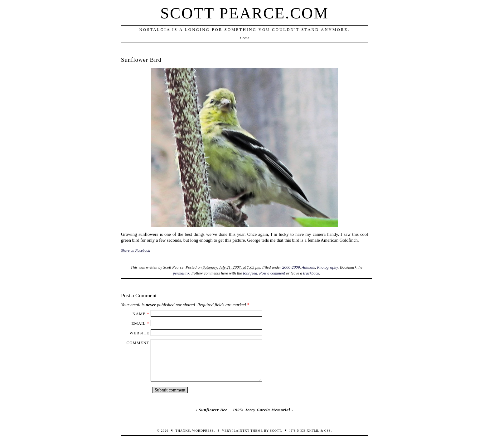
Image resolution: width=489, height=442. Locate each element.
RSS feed (250, 273)
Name (139, 313)
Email (138, 323)
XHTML (313, 430)
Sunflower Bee (213, 409)
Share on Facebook (135, 250)
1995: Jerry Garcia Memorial (261, 409)
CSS (327, 430)
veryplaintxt (235, 430)
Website (139, 333)
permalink (181, 273)
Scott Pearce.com (244, 13)
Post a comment (272, 273)
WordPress (203, 430)
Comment (138, 342)
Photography (327, 267)
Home (244, 38)
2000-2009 (291, 267)
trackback (311, 273)
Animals (308, 267)
